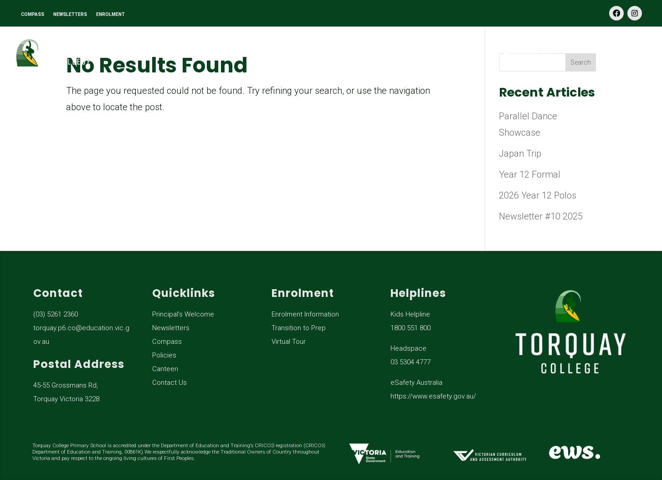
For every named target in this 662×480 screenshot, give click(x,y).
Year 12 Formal (529, 174)
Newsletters (171, 328)
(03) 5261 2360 (55, 314)
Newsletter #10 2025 (541, 216)
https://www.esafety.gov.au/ (433, 396)
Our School (169, 53)
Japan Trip (520, 153)
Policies (164, 355)
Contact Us (630, 53)
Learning (276, 53)
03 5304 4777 (410, 362)
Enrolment (521, 53)
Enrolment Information (305, 314)
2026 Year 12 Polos (537, 195)
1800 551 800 (410, 328)
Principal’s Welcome (183, 314)
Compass (167, 341)
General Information (397, 53)
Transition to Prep (299, 328)
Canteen (165, 369)
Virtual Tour (289, 341)
